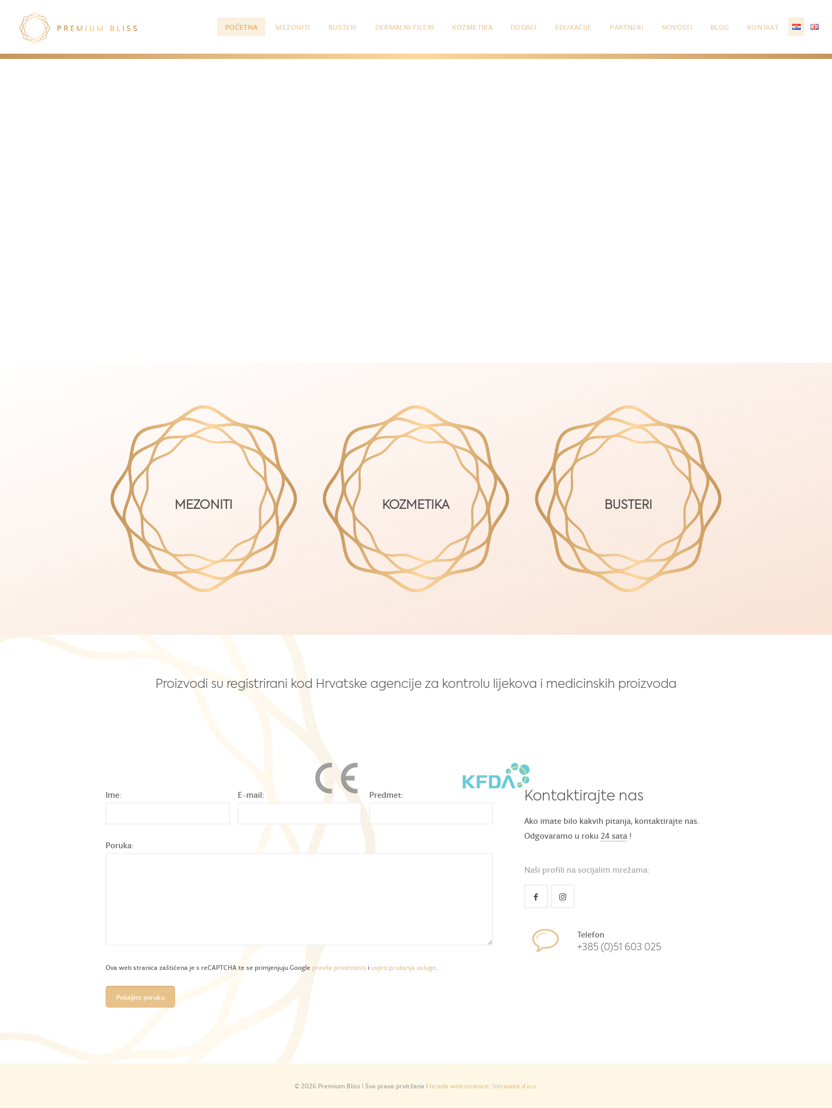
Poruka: (120, 844)
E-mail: (251, 794)
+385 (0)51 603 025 (619, 947)
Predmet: (386, 794)
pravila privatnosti (339, 967)
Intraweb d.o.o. (515, 1085)
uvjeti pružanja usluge (403, 967)
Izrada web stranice (459, 1085)
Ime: (114, 794)
